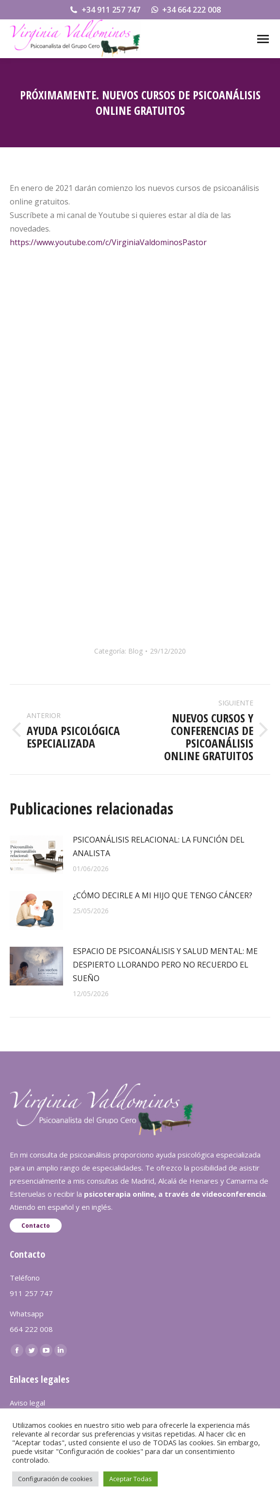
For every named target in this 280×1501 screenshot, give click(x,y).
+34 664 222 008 (185, 9)
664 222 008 (31, 1329)
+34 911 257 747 (104, 9)
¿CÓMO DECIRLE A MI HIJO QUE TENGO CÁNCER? (162, 895)
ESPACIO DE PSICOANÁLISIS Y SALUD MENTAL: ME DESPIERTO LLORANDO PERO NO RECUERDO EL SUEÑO (165, 965)
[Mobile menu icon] (263, 39)
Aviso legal (27, 1402)
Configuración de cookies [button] (55, 1478)
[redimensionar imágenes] (36, 854)
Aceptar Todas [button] (130, 1478)
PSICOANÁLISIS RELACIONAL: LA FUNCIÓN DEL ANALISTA (159, 846)
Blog (135, 651)
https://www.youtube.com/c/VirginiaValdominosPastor (108, 242)
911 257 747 (31, 1293)
